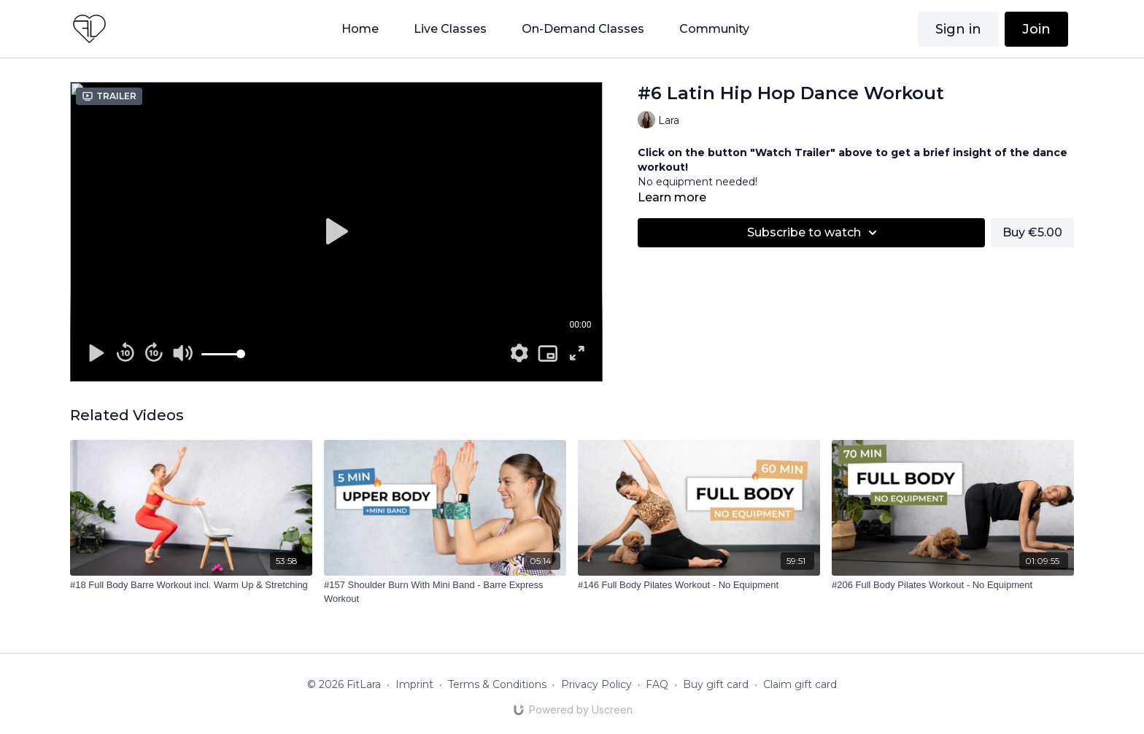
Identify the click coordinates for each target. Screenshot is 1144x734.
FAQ (657, 684)
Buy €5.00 (1032, 232)
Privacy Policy (596, 684)
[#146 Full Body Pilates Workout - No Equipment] (699, 585)
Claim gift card (800, 684)
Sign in (958, 29)
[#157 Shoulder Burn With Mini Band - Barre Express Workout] (445, 592)
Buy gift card (716, 684)
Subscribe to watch (814, 233)
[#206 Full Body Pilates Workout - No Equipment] (953, 585)
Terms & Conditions (497, 684)
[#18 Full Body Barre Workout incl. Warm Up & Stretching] (191, 585)
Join (1036, 29)
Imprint (414, 684)
